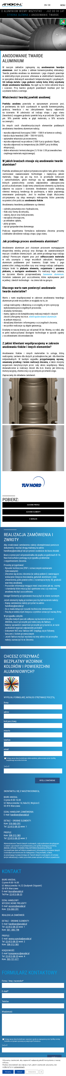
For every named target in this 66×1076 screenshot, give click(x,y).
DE (49, 5)
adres (33, 714)
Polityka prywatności (52, 1069)
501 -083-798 (13, 929)
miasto (33, 732)
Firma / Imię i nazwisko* (33, 983)
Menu (62, 5)
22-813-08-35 (13, 826)
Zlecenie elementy (33, 512)
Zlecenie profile (33, 505)
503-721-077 (13, 959)
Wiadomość (33, 1025)
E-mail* (33, 993)
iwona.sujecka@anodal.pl (20, 938)
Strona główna (17, 14)
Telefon (33, 1003)
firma (33, 704)
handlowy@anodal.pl (19, 814)
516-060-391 (15, 823)
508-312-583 (15, 835)
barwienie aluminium (53, 274)
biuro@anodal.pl (16, 891)
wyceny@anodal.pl (17, 906)
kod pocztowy (33, 723)
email (33, 751)
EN (45, 5)
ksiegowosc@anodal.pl (19, 953)
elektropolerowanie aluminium (42, 316)
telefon (33, 742)
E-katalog (33, 519)
